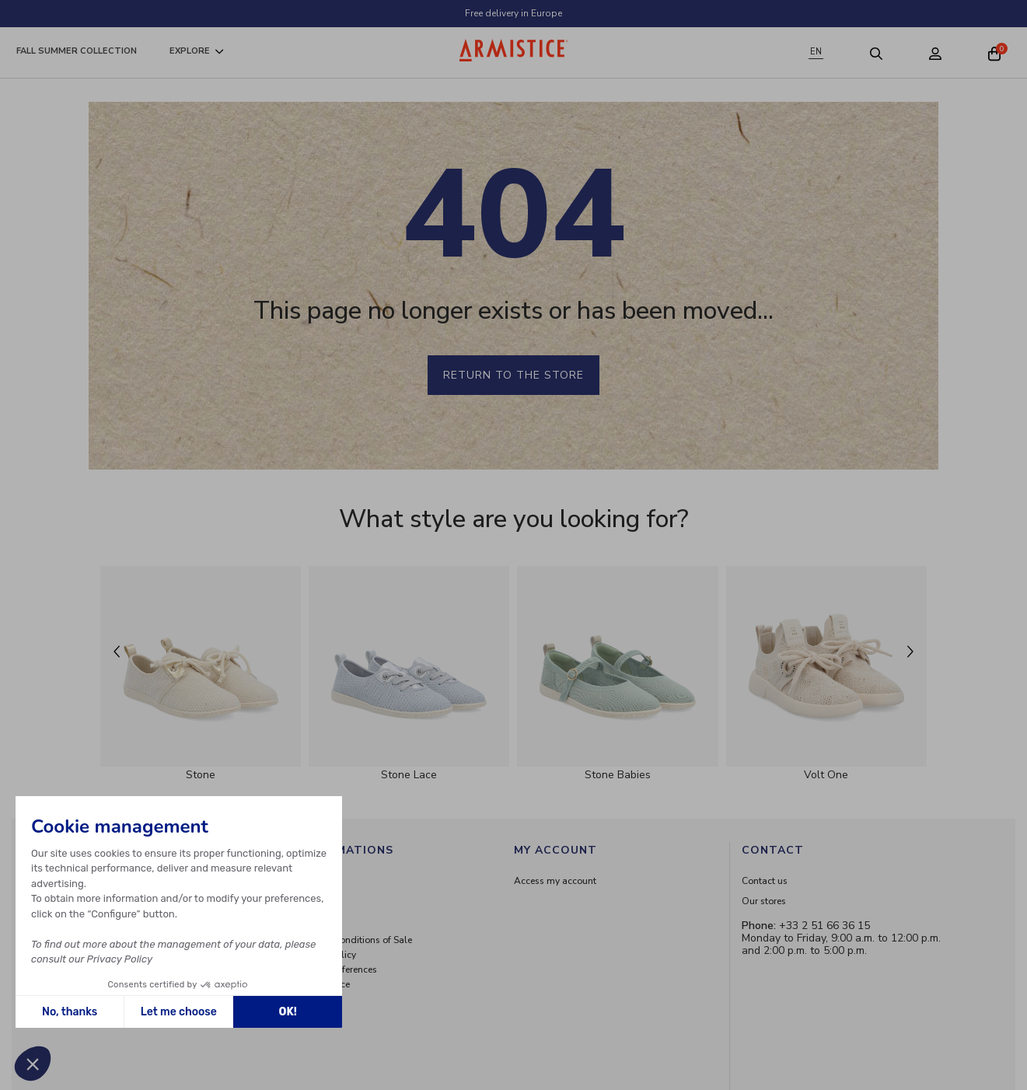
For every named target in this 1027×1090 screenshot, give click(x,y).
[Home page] (513, 50)
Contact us (765, 881)
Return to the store (513, 375)
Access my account (555, 881)
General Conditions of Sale (355, 940)
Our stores (764, 901)
